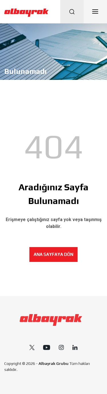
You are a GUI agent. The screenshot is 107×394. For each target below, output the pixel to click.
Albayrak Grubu (53, 363)
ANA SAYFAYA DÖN (53, 254)
